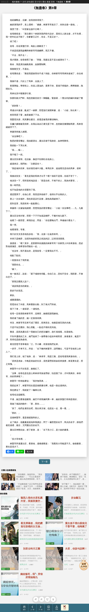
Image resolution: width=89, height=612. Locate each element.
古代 (24, 2)
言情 (53, 2)
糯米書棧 (15, 2)
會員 (65, 607)
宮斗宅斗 (38, 2)
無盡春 (60, 2)
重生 (44, 2)
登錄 (56, 607)
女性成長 (30, 2)
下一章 (44, 462)
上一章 (32, 607)
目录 (48, 607)
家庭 (48, 2)
